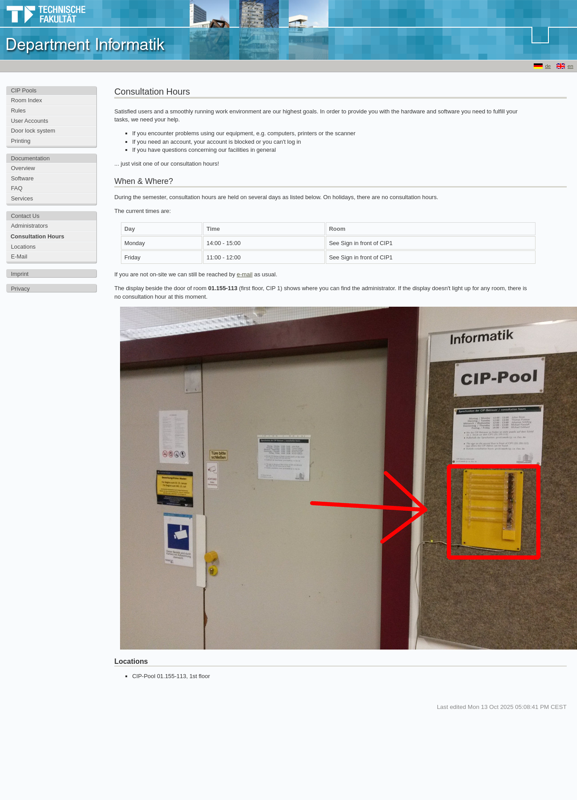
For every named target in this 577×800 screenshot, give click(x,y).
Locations (23, 246)
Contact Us (25, 215)
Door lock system (33, 130)
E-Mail (19, 256)
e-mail (245, 274)
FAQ (16, 188)
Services (22, 198)
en (570, 66)
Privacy (20, 288)
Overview (23, 168)
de (548, 66)
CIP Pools (23, 90)
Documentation (30, 158)
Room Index (26, 100)
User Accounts (29, 120)
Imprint (20, 274)
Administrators (29, 225)
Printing (20, 141)
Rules (18, 110)
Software (22, 178)
